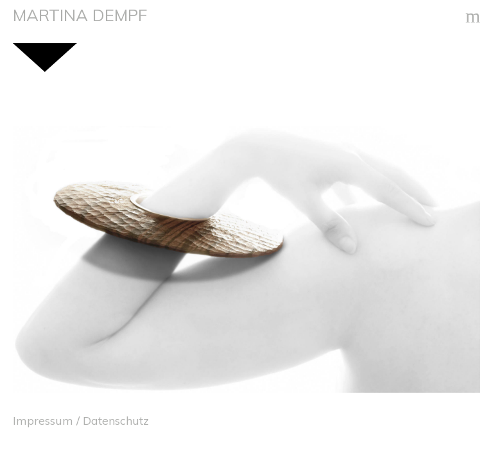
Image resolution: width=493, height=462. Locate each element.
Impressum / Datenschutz (81, 420)
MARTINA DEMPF (80, 14)
